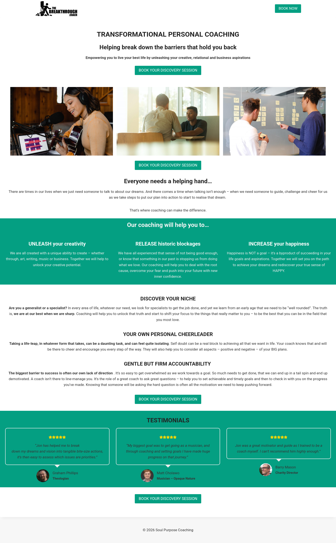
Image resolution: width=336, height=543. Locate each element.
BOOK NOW (288, 8)
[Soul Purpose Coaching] (56, 8)
